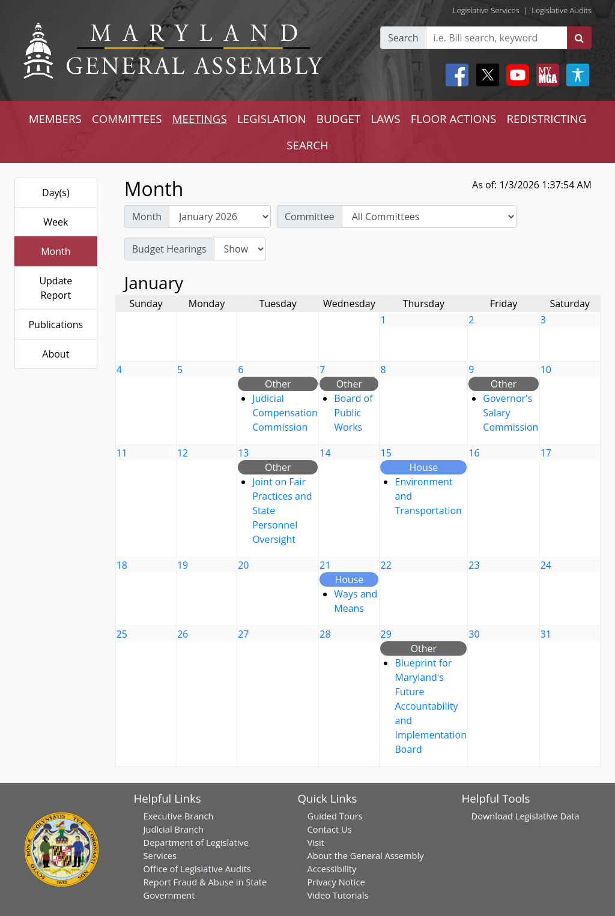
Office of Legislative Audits (197, 869)
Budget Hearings (169, 249)
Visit (316, 842)
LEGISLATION (271, 118)
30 (473, 634)
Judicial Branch (174, 829)
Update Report (55, 288)
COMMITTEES (127, 118)
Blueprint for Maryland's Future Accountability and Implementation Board (430, 706)
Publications (55, 324)
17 (546, 452)
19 (182, 565)
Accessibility (332, 869)
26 (182, 634)
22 (385, 565)
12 (182, 452)
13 (243, 452)
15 (385, 452)
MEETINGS (199, 118)
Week (55, 222)
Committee (310, 216)
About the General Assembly (366, 855)
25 (122, 634)
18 (122, 565)
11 (122, 452)
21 (325, 565)
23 (473, 565)
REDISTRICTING (547, 118)
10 (546, 369)
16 (473, 452)
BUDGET (338, 118)
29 (385, 634)
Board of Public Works (353, 413)
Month (55, 251)
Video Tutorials (338, 895)
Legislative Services (486, 10)
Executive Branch (179, 816)
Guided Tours (335, 816)
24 (546, 565)
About (55, 354)
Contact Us (330, 829)
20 (243, 565)
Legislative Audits (562, 10)
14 (325, 452)
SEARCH (307, 144)
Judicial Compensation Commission (285, 413)
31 (546, 634)
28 (325, 634)
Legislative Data (547, 816)
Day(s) (56, 192)
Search (403, 37)
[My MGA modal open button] (545, 75)
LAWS (385, 118)
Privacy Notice (336, 882)
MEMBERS (55, 118)
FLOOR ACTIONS (454, 118)
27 (243, 634)
